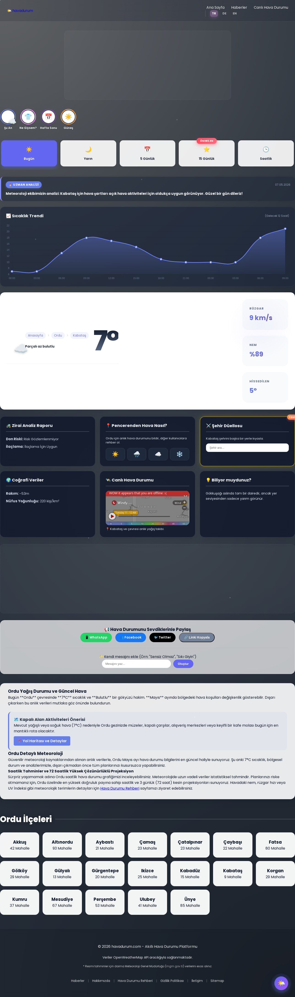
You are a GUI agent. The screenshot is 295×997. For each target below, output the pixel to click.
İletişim (197, 980)
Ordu (58, 335)
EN (235, 13)
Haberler (239, 7)
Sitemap (217, 980)
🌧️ (136, 454)
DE (224, 13)
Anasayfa (35, 335)
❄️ (179, 454)
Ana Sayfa (215, 7)
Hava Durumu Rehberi (119, 788)
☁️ (158, 454)
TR (214, 13)
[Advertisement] (147, 65)
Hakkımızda (101, 980)
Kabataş (79, 335)
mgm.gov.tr (174, 966)
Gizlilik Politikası (172, 980)
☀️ (115, 454)
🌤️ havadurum (20, 10)
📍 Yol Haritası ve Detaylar (42, 741)
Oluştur (183, 664)
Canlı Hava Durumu (271, 7)
